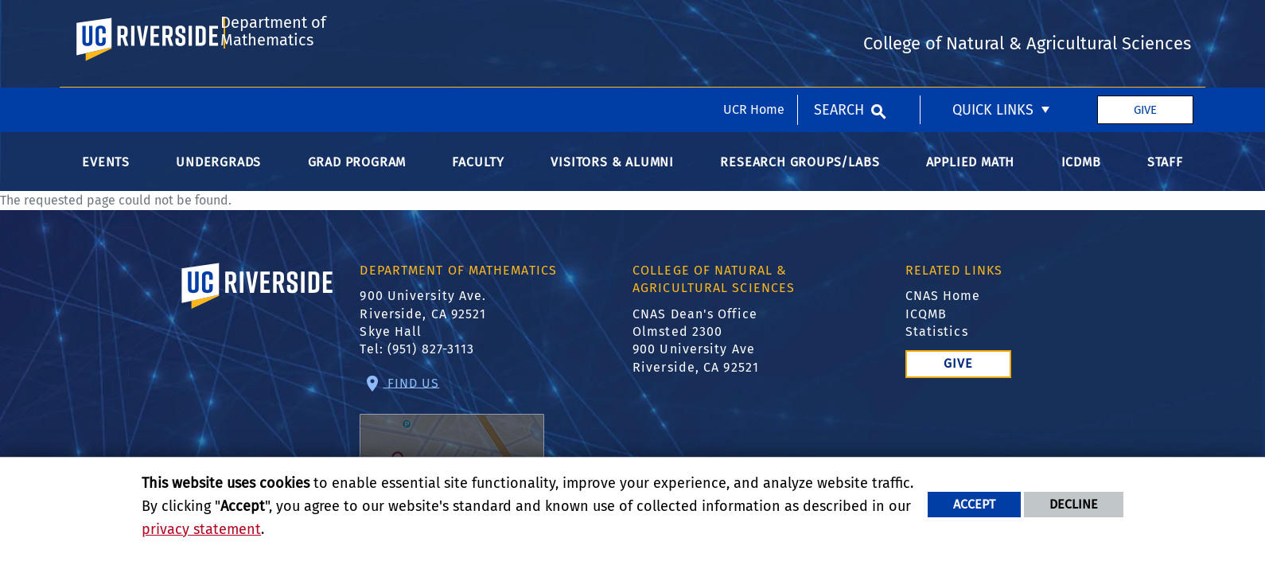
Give (1145, 22)
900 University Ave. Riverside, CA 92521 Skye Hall (423, 331)
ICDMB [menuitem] (1081, 179)
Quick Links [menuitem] (992, 22)
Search (839, 22)
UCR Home (753, 21)
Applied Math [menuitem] (970, 179)
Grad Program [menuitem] (357, 179)
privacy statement (201, 529)
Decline (1073, 504)
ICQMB (926, 331)
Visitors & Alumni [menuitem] (612, 179)
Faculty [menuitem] (478, 179)
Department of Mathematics (270, 89)
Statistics (936, 349)
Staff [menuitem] (1165, 179)
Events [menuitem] (106, 179)
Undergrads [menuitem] (218, 179)
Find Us (452, 445)
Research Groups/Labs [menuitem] (799, 179)
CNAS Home (943, 313)
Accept (974, 504)
